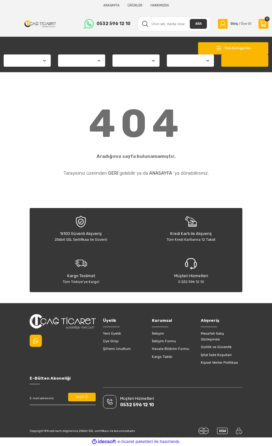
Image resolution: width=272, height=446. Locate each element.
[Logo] (39, 24)
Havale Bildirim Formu (170, 349)
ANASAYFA (160, 173)
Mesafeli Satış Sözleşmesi (212, 336)
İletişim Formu (164, 341)
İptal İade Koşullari (216, 355)
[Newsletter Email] (63, 398)
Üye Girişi (111, 341)
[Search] (172, 24)
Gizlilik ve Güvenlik (216, 347)
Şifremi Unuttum (117, 349)
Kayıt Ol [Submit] (82, 397)
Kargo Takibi (162, 357)
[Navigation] (233, 48)
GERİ (113, 173)
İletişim (158, 333)
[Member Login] (233, 24)
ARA (196, 23)
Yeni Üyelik (112, 333)
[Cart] (263, 24)
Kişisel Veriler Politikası (219, 362)
